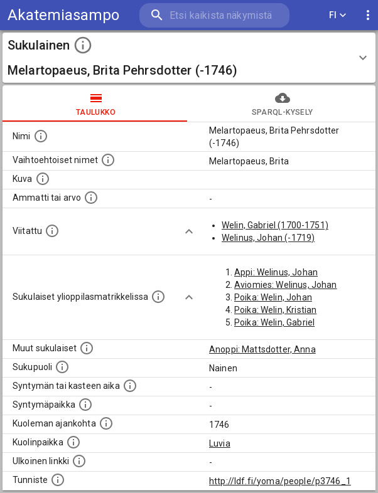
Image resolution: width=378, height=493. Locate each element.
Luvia (219, 443)
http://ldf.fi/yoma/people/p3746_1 (280, 481)
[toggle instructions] (83, 45)
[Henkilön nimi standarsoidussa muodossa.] (41, 136)
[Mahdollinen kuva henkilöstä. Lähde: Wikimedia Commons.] (43, 179)
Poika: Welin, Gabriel (274, 322)
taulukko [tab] (96, 103)
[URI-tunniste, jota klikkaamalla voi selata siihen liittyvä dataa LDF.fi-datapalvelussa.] (58, 480)
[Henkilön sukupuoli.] (62, 367)
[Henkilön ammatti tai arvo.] (91, 198)
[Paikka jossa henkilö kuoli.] (73, 442)
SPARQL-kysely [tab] (282, 103)
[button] (189, 58)
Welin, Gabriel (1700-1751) (275, 225)
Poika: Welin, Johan (273, 297)
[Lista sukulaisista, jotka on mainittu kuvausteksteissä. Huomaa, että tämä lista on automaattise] (87, 348)
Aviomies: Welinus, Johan (285, 285)
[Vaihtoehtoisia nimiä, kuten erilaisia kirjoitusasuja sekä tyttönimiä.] (108, 160)
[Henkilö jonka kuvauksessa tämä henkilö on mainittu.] (52, 231)
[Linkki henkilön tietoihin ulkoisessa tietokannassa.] (79, 461)
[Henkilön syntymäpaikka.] (85, 405)
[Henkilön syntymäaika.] (130, 386)
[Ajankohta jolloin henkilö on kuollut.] (106, 423)
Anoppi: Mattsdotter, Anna (262, 349)
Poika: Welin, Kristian (275, 310)
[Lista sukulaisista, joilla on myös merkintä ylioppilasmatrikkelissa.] (158, 297)
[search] (214, 15)
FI (337, 15)
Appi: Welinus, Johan (276, 272)
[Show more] (189, 231)
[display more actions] (368, 15)
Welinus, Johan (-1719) (268, 238)
